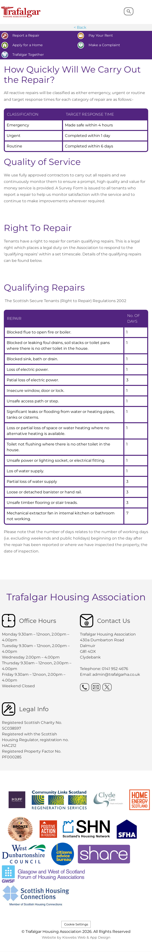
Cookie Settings (76, 924)
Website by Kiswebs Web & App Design (76, 937)
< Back (80, 27)
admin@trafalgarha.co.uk (116, 674)
